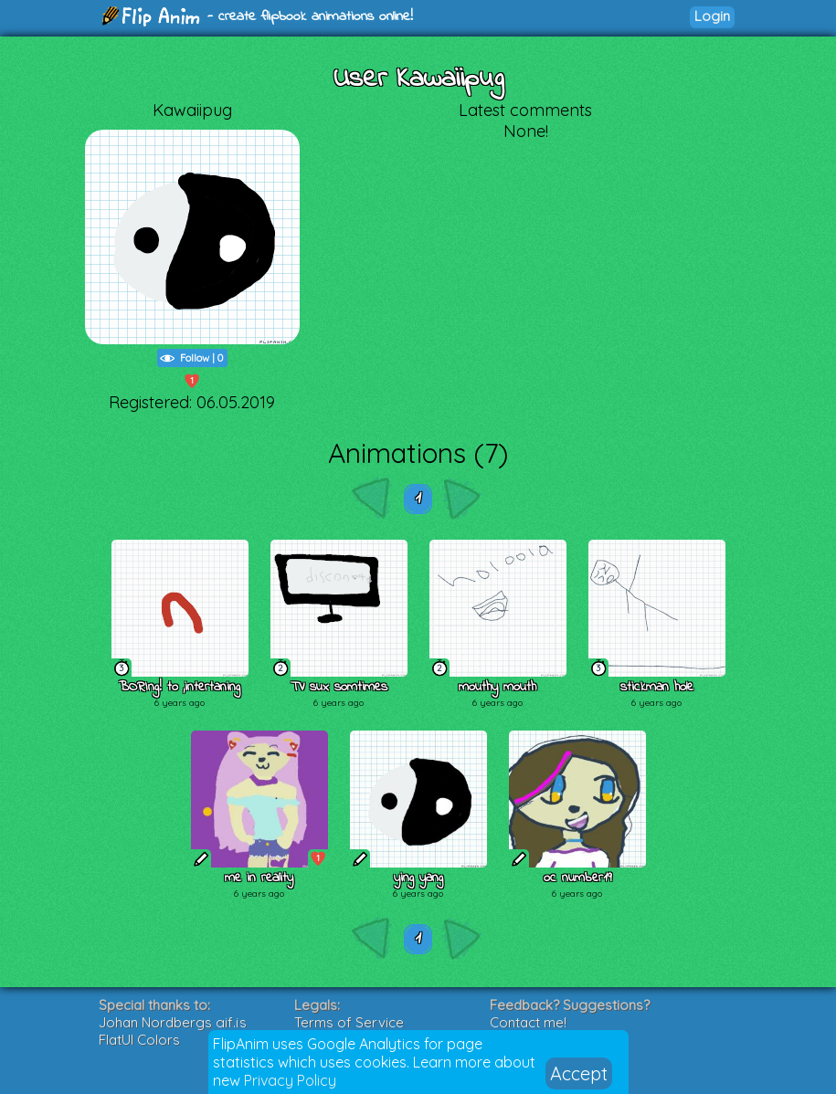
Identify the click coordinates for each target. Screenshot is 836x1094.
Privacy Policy (290, 1080)
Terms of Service (349, 1022)
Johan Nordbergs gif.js (173, 1022)
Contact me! (528, 1022)
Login (712, 16)
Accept (579, 1073)
